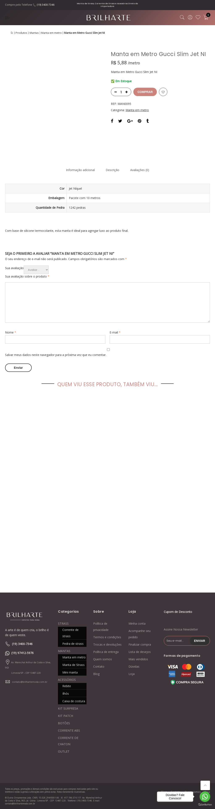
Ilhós (65, 694)
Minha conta (137, 623)
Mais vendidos (138, 659)
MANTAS (64, 651)
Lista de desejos (139, 652)
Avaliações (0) (139, 170)
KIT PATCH (65, 716)
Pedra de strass (73, 644)
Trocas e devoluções (107, 644)
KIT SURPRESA (68, 708)
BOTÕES (64, 723)
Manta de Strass (73, 665)
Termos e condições (107, 637)
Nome (10, 332)
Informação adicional (80, 170)
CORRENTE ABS (69, 730)
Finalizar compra (139, 644)
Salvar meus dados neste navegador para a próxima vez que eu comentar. (55, 355)
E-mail (115, 332)
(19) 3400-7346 (45, 5)
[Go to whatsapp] (205, 796)
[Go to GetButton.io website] (205, 804)
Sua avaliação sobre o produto (27, 276)
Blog (96, 674)
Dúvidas (133, 666)
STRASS (63, 623)
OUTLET (63, 751)
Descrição (112, 170)
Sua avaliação (14, 268)
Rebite (66, 686)
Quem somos (102, 659)
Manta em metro (51, 33)
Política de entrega (106, 652)
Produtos (21, 33)
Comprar (145, 92)
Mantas (34, 33)
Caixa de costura (73, 701)
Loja (131, 674)
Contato (98, 666)
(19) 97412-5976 (22, 653)
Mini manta (70, 672)
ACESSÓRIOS (67, 680)
